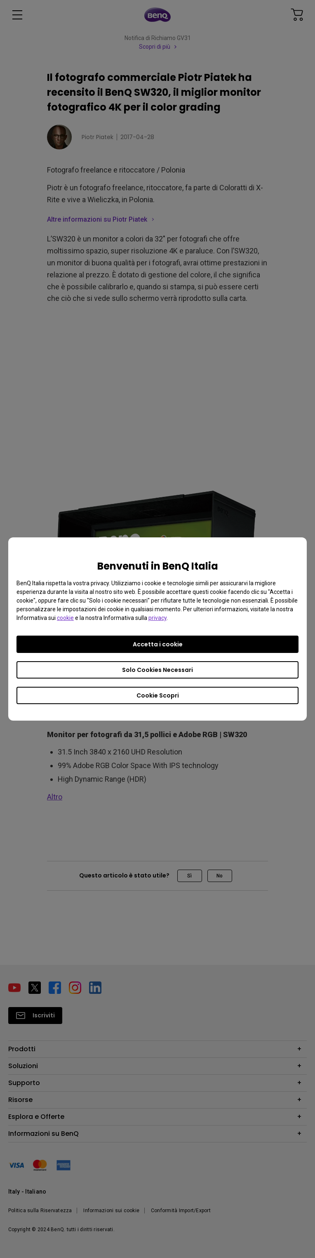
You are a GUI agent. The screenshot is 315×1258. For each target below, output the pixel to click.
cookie (65, 618)
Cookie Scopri (157, 695)
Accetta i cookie (158, 644)
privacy (157, 618)
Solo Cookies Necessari (157, 670)
